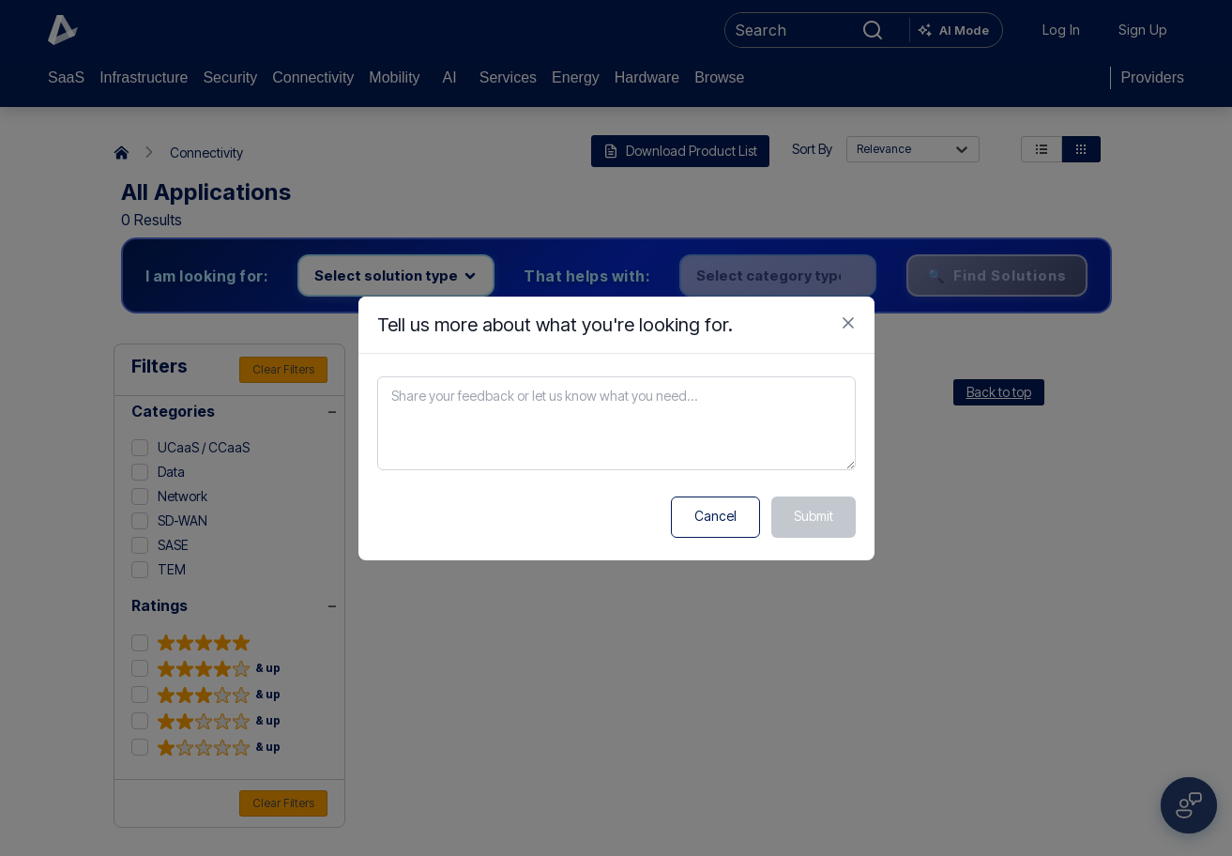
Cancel (715, 516)
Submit (813, 516)
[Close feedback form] (848, 323)
